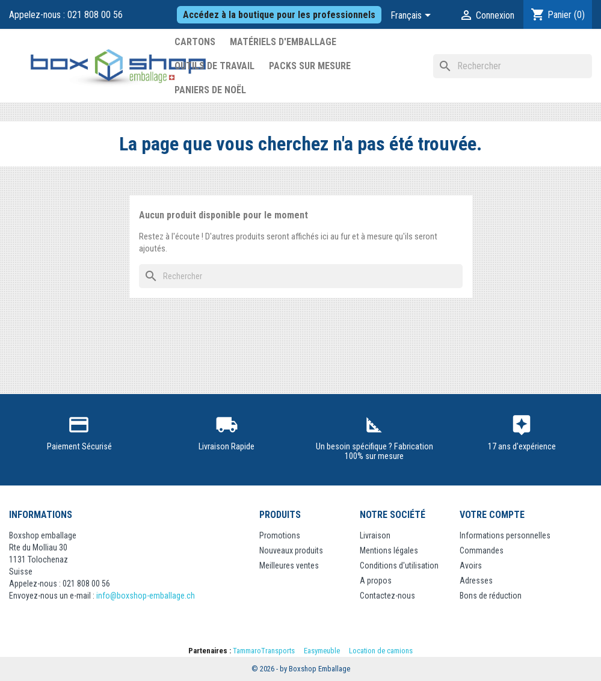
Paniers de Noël (210, 90)
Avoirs (471, 565)
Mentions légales (389, 550)
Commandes (482, 550)
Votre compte (492, 514)
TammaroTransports (264, 650)
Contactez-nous (387, 595)
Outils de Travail (214, 66)
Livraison (375, 535)
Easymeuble (322, 650)
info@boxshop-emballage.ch (145, 595)
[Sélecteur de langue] (412, 16)
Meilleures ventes (289, 565)
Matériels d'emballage (283, 42)
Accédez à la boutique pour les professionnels (279, 14)
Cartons (194, 42)
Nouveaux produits (291, 550)
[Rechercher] (512, 66)
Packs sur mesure (310, 66)
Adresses (476, 580)
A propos (376, 580)
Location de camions (381, 650)
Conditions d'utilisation (399, 565)
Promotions (279, 535)
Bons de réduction (491, 595)
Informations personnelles (505, 535)
